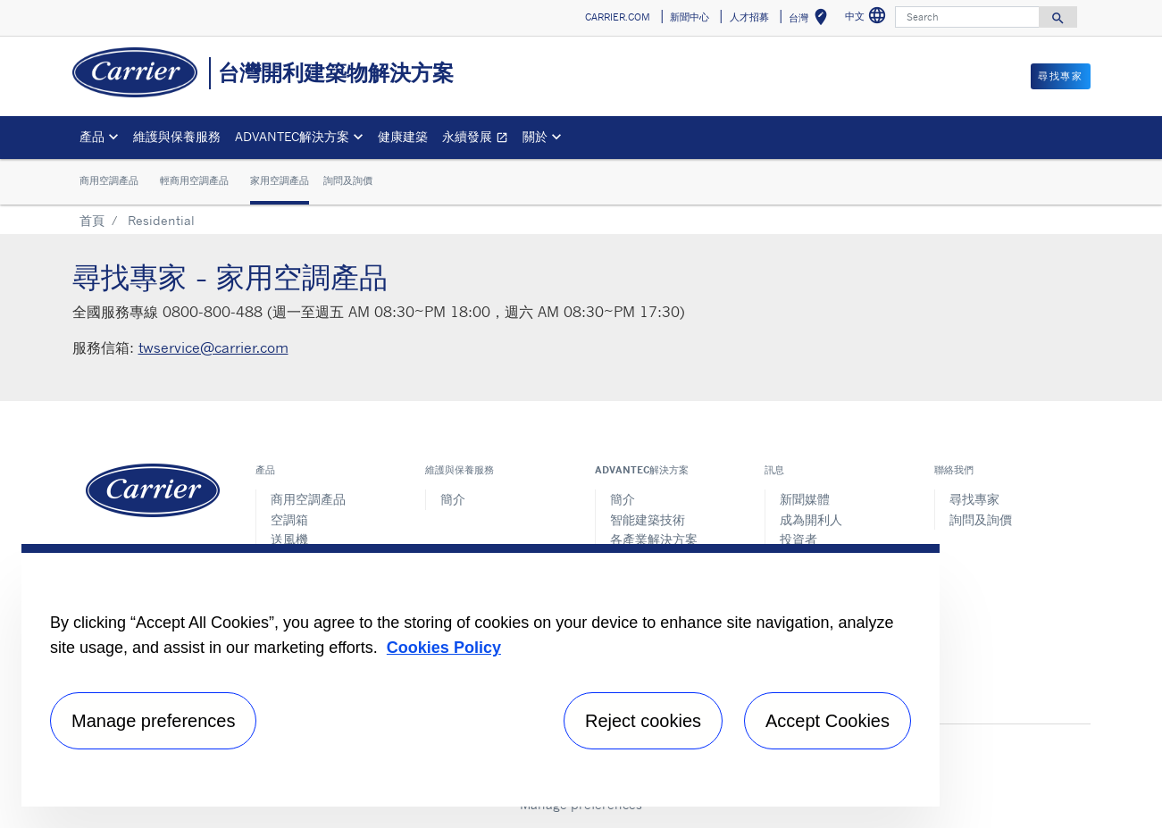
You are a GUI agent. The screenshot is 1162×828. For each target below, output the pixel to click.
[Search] (967, 17)
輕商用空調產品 (194, 180)
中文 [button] (867, 18)
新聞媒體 (805, 498)
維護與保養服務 (177, 136)
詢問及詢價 (347, 180)
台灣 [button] (811, 20)
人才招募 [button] (749, 17)
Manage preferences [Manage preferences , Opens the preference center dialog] (153, 721)
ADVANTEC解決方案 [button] (292, 136)
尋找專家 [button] (1060, 76)
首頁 (91, 220)
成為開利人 (811, 519)
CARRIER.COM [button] (617, 17)
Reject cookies (643, 721)
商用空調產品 (108, 180)
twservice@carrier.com (213, 347)
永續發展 (478, 139)
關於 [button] (535, 136)
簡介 (452, 498)
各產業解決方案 (654, 539)
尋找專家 (974, 498)
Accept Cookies (827, 721)
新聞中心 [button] (689, 17)
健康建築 (403, 136)
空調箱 (289, 519)
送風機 (289, 539)
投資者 (798, 539)
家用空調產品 (279, 180)
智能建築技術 (647, 519)
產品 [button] (91, 136)
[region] (480, 675)
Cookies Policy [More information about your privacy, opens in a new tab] (444, 648)
